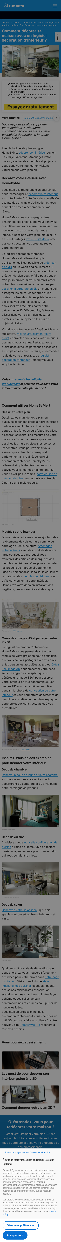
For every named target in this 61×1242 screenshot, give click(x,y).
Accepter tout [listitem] (15, 1235)
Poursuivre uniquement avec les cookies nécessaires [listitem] (27, 1152)
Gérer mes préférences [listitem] (20, 1225)
